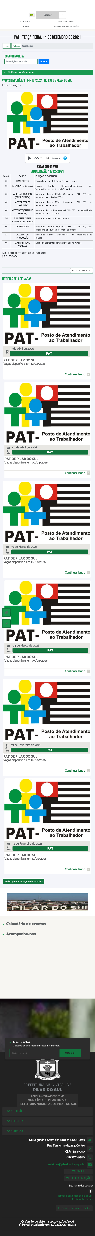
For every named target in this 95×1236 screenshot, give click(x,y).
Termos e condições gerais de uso (75, 1195)
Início (6, 45)
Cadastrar (70, 1053)
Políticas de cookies (82, 1199)
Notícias (16, 45)
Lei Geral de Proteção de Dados (74, 1208)
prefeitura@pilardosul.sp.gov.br (65, 1164)
